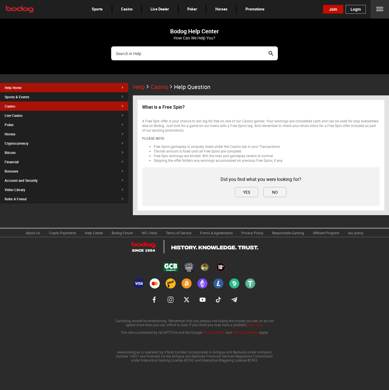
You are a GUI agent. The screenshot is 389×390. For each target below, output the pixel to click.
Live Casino (64, 115)
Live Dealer (160, 9)
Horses (221, 9)
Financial (64, 161)
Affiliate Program (326, 233)
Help (142, 87)
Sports (97, 9)
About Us (33, 233)
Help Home (64, 87)
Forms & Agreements (216, 233)
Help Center (94, 233)
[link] (33, 232)
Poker (192, 9)
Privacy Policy (252, 233)
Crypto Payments (62, 233)
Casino (127, 9)
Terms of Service (178, 233)
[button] (97, 9)
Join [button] (333, 9)
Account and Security (64, 180)
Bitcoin (64, 152)
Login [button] (356, 9)
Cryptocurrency (64, 143)
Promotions (255, 9)
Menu (379, 9)
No (275, 192)
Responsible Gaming (288, 233)
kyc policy (356, 233)
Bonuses (64, 171)
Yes (246, 192)
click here (255, 324)
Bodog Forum (122, 233)
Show (271, 53)
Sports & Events (64, 97)
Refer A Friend (64, 199)
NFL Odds (149, 233)
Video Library (64, 189)
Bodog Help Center (194, 31)
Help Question (192, 87)
